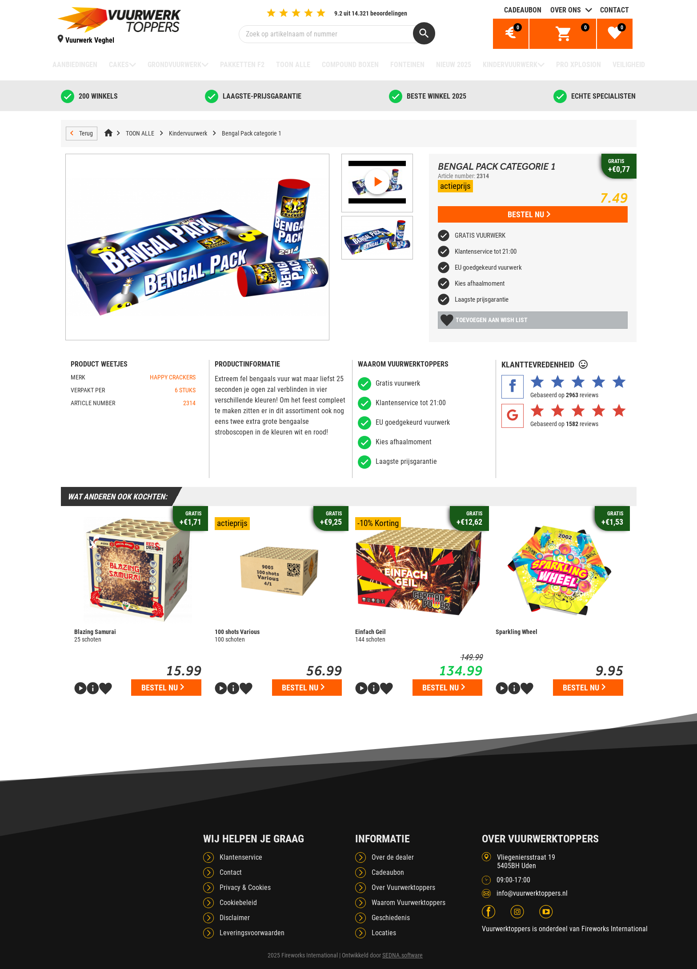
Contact (614, 10)
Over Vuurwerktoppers (403, 887)
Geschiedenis (391, 917)
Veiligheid (629, 64)
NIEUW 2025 (453, 64)
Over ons (565, 10)
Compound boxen (350, 64)
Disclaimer (235, 917)
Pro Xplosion (578, 64)
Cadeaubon (522, 10)
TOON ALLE (293, 64)
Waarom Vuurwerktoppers (408, 902)
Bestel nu (529, 214)
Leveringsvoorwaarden (252, 933)
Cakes (119, 64)
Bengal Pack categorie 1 (251, 133)
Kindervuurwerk (510, 64)
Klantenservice (241, 857)
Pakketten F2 (242, 64)
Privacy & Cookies (245, 887)
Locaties (384, 933)
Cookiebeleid (238, 902)
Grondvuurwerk (174, 64)
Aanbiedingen (74, 64)
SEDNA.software (402, 955)
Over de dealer (393, 857)
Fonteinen (407, 64)
